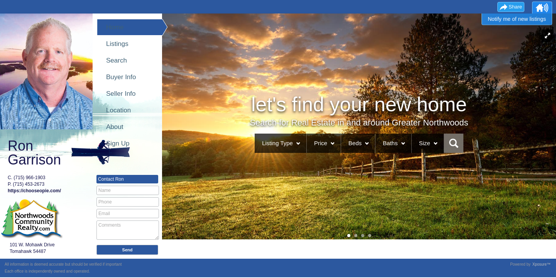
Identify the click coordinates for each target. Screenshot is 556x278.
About (114, 127)
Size (424, 143)
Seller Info (121, 93)
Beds (355, 143)
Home (114, 27)
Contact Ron (111, 179)
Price (320, 143)
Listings (117, 43)
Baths (390, 143)
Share (515, 7)
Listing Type (277, 143)
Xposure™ (541, 264)
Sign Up (117, 143)
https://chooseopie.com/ (34, 190)
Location (118, 110)
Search (116, 60)
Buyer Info (121, 77)
